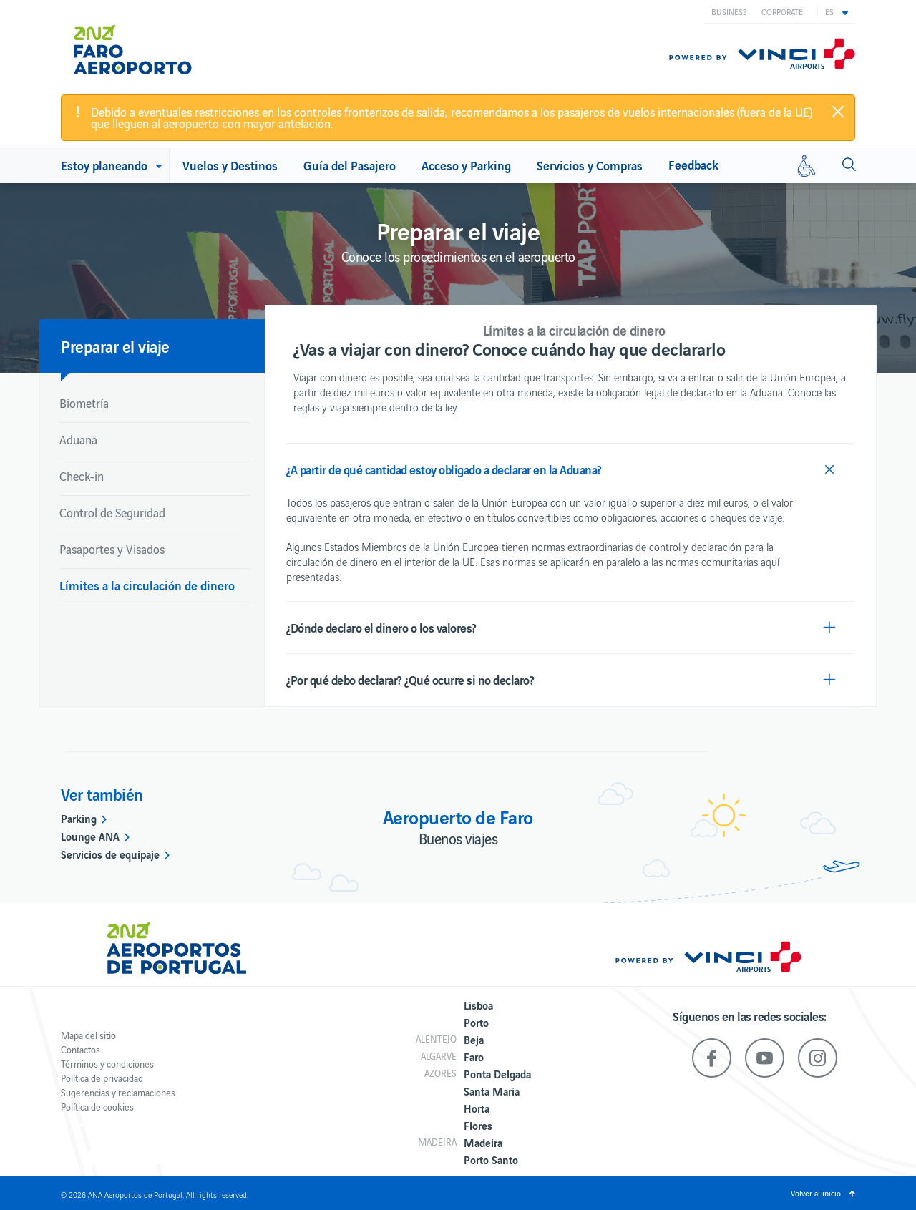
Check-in (81, 475)
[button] (836, 11)
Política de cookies (97, 1106)
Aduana (78, 439)
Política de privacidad (102, 1078)
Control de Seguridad (112, 512)
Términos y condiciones (107, 1063)
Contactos (80, 1049)
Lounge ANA (90, 835)
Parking (79, 818)
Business (729, 11)
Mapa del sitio (88, 1035)
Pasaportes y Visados (112, 548)
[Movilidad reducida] (806, 165)
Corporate (782, 11)
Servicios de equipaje (110, 853)
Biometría (84, 402)
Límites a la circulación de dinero (147, 585)
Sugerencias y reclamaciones (118, 1092)
